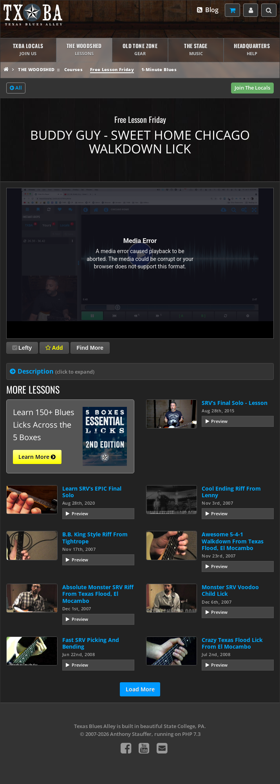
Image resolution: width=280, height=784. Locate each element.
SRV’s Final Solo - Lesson (234, 402)
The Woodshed (36, 69)
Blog (207, 10)
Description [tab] (56, 371)
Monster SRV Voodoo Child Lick (230, 590)
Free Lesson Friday (112, 69)
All (16, 88)
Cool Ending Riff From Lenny (231, 492)
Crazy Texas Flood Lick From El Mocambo (232, 643)
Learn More (37, 457)
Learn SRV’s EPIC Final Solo (91, 492)
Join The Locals (252, 87)
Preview (219, 421)
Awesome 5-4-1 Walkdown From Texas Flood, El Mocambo (233, 541)
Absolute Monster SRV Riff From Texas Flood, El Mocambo (98, 593)
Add (54, 348)
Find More (89, 348)
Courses (73, 69)
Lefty (22, 348)
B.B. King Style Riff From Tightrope (95, 537)
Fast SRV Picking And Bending (90, 643)
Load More (140, 689)
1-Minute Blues (159, 69)
